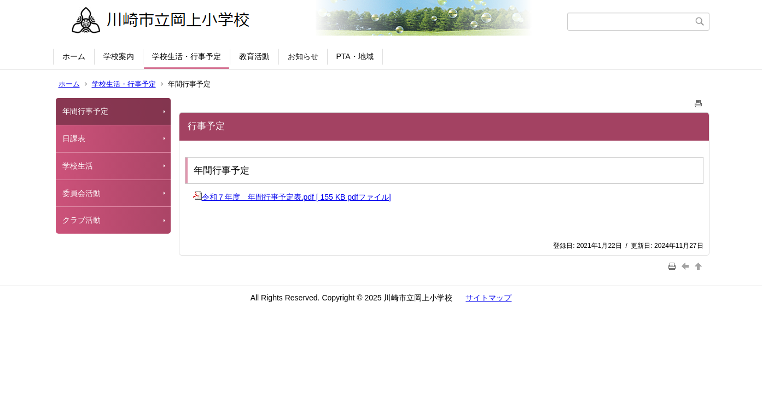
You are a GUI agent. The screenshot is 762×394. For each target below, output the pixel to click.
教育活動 (254, 56)
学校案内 (118, 56)
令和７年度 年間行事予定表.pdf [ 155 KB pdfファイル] (292, 197)
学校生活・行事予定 (186, 56)
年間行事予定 (85, 111)
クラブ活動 (81, 220)
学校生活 (77, 165)
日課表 (73, 138)
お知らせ (303, 56)
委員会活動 (81, 193)
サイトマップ (488, 297)
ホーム (73, 56)
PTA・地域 (355, 56)
